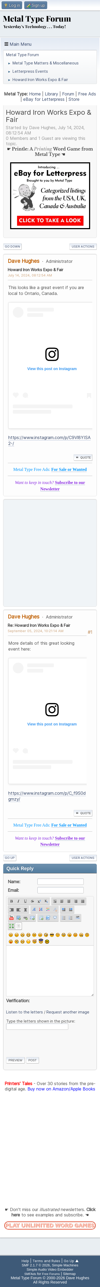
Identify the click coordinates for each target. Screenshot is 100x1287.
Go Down (12, 246)
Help (25, 1261)
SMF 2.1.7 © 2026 (36, 1265)
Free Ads (87, 94)
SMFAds (30, 1274)
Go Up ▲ (71, 1261)
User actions (83, 246)
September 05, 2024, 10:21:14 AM (35, 631)
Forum (68, 94)
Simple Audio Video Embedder (50, 1269)
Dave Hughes (23, 261)
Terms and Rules (46, 1261)
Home (35, 94)
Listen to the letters (24, 1012)
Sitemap (69, 1274)
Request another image (67, 1012)
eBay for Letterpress (44, 99)
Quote (83, 457)
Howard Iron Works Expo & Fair (35, 269)
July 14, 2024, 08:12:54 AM (30, 275)
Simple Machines (65, 1265)
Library (51, 94)
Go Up (10, 858)
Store (74, 99)
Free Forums (51, 1274)
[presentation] (46, 1042)
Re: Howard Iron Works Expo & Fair (39, 625)
